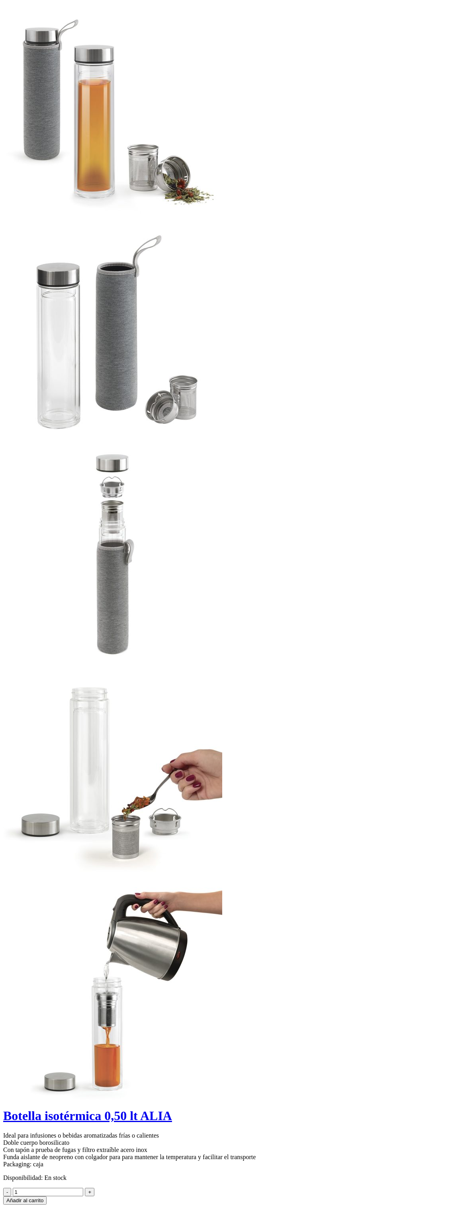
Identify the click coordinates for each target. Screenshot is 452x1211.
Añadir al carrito (24, 1200)
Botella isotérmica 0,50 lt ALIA (87, 1115)
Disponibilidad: (23, 1177)
